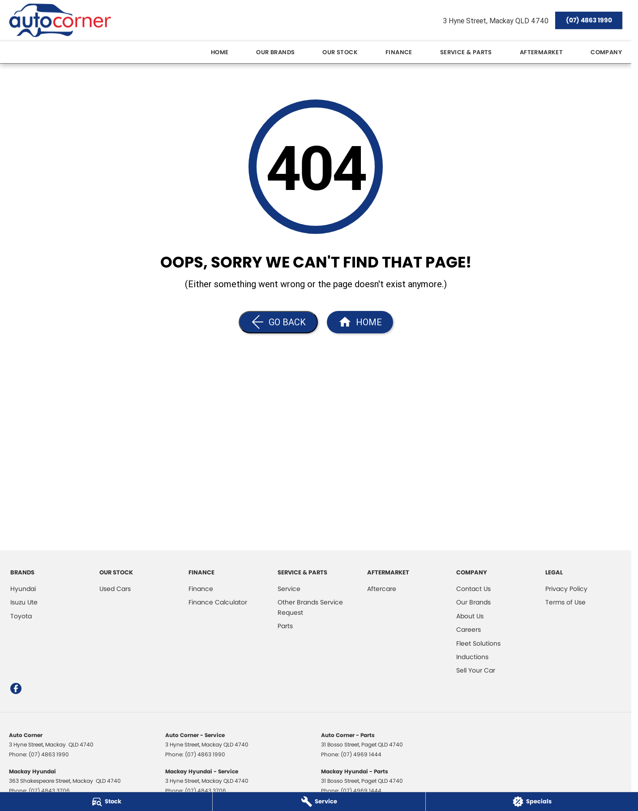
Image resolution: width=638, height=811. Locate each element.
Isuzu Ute (24, 602)
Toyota (21, 616)
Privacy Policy (566, 588)
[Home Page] (60, 20)
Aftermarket (541, 52)
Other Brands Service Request (310, 607)
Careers (468, 629)
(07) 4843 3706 (49, 790)
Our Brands (275, 52)
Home (220, 52)
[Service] (319, 801)
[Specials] (532, 801)
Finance (398, 52)
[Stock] (106, 801)
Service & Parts (466, 52)
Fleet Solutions (478, 643)
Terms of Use (565, 602)
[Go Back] (278, 322)
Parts (285, 625)
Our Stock (340, 52)
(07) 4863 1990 (589, 20)
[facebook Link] (15, 688)
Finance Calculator (217, 602)
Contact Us (473, 588)
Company (606, 52)
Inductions (472, 656)
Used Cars (115, 588)
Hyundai (23, 588)
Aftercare (381, 588)
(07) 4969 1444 (361, 754)
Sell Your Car (475, 670)
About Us (470, 616)
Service (289, 588)
